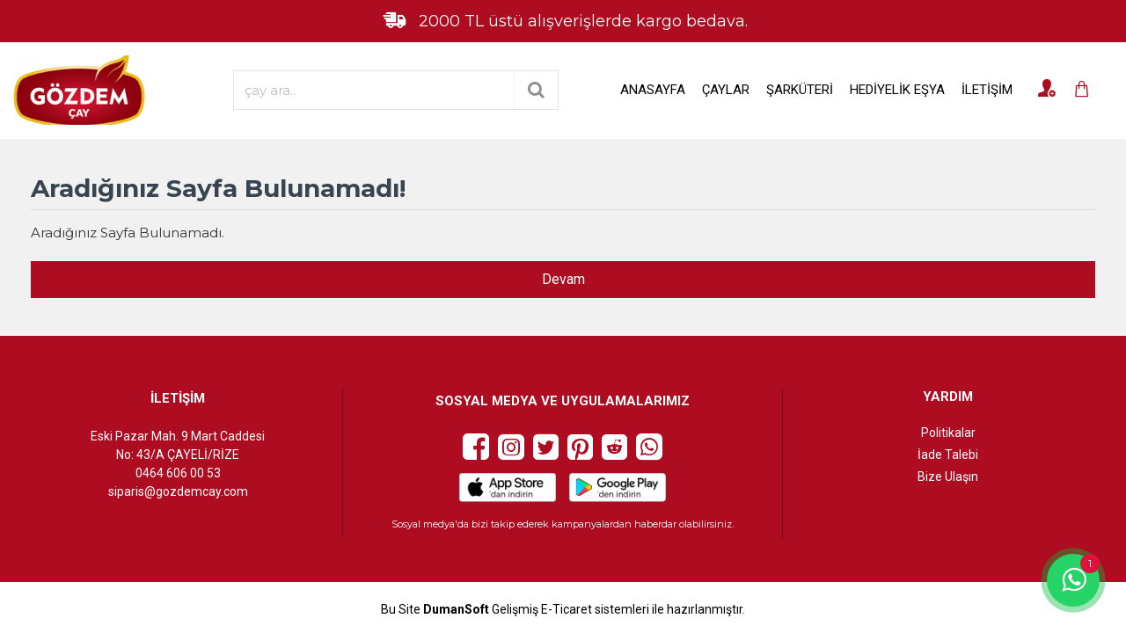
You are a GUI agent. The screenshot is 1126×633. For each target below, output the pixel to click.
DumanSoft (456, 609)
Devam (563, 279)
